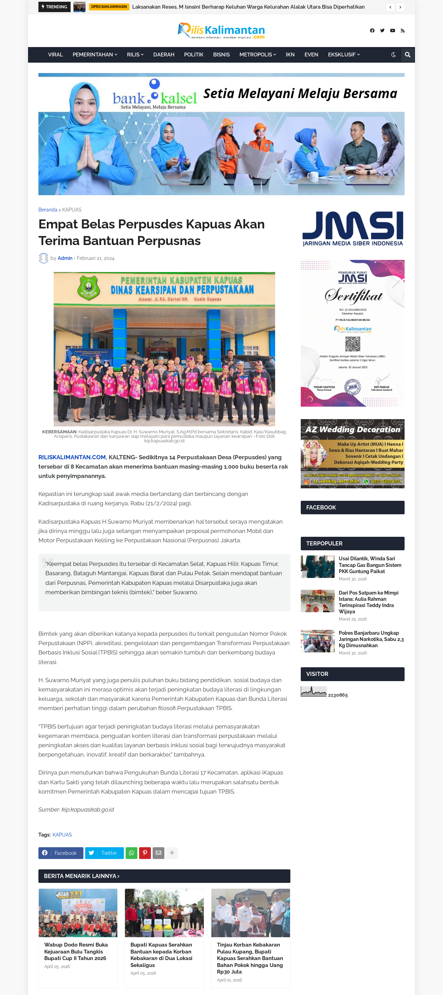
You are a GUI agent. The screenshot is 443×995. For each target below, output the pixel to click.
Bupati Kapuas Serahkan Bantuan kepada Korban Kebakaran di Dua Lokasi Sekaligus (161, 955)
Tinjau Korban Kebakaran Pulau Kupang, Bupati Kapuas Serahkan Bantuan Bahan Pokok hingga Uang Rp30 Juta (250, 958)
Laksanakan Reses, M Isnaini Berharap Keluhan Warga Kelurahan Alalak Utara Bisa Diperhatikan (248, 7)
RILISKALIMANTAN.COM (72, 457)
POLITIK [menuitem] (194, 55)
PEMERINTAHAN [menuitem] (93, 55)
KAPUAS (72, 209)
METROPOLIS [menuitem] (255, 55)
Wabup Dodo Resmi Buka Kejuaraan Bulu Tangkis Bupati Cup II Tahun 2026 (76, 951)
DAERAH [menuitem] (163, 55)
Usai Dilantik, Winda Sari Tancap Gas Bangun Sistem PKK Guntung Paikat (370, 565)
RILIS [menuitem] (133, 55)
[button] (390, 7)
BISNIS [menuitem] (221, 55)
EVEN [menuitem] (311, 55)
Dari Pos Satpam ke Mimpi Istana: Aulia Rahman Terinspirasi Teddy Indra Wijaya (369, 602)
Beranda (47, 209)
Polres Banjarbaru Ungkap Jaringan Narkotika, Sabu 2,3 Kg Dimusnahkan (371, 639)
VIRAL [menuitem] (55, 55)
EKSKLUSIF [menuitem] (342, 55)
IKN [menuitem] (290, 55)
